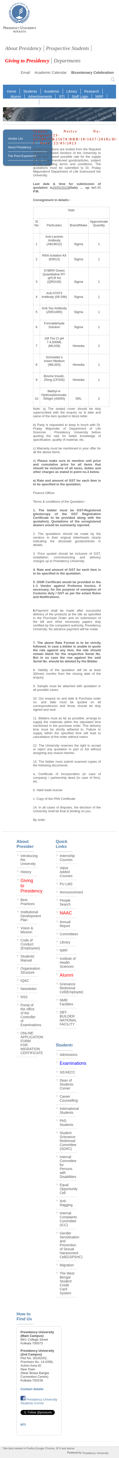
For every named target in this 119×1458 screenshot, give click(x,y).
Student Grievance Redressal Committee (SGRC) (68, 1141)
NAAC (31, 102)
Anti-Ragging (66, 1203)
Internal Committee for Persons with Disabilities (68, 1167)
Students (30, 91)
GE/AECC (67, 1072)
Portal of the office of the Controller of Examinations (30, 1015)
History (25, 872)
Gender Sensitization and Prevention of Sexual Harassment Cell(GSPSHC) (71, 1245)
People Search (65, 902)
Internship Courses (67, 858)
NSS (24, 997)
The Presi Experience (22, 156)
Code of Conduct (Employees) (30, 944)
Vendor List (15, 138)
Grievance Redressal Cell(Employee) (71, 988)
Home (11, 91)
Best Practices (27, 902)
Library (71, 91)
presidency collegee (19, 18)
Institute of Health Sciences (68, 962)
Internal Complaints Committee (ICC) (68, 1219)
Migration (67, 1265)
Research (91, 91)
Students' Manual (27, 958)
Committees (69, 934)
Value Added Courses (66, 872)
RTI (61, 97)
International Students (69, 1111)
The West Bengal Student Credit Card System (67, 1283)
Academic (51, 91)
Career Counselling (69, 1098)
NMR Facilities (66, 1002)
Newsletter (28, 989)
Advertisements (40, 97)
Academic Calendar (50, 72)
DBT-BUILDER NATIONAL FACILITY (68, 1018)
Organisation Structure (30, 970)
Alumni (15, 97)
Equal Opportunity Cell (69, 1189)
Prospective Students (67, 48)
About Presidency (23, 48)
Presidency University (95, 1453)
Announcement (71, 892)
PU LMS (66, 884)
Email (25, 72)
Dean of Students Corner (66, 1084)
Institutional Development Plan (30, 916)
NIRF (99, 97)
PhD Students (66, 1123)
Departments (67, 61)
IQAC (14, 102)
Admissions (69, 1055)
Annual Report (65, 924)
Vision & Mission (26, 930)
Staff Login (80, 97)
